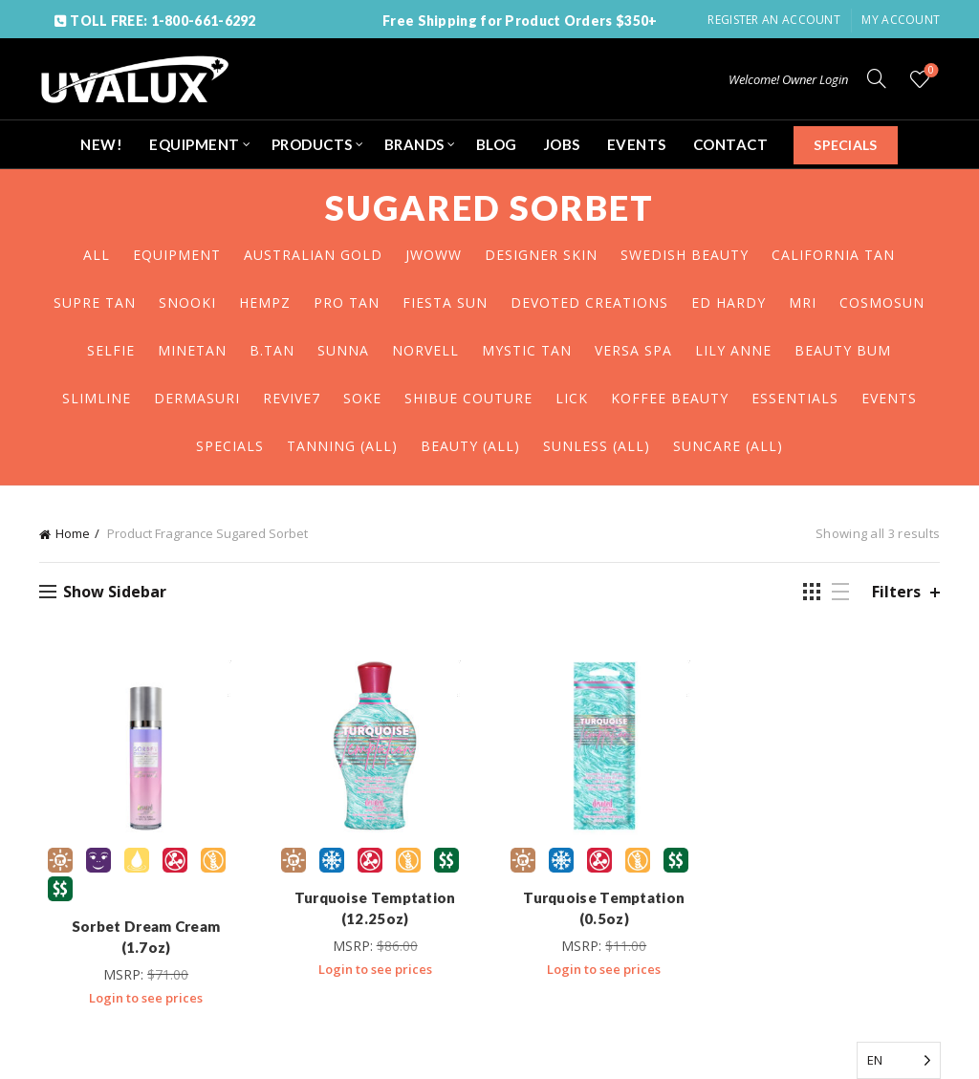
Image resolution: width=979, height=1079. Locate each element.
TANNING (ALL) (342, 446)
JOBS (562, 144)
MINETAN (192, 350)
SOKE (362, 398)
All (96, 255)
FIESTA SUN (445, 302)
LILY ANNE (733, 350)
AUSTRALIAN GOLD (313, 255)
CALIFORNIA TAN (833, 255)
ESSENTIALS (794, 398)
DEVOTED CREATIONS (589, 302)
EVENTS (636, 144)
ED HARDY (728, 302)
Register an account (773, 19)
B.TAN (272, 350)
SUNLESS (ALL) (596, 446)
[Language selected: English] (899, 1060)
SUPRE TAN (95, 302)
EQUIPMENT (194, 144)
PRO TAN (347, 302)
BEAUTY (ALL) (470, 446)
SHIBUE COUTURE (468, 398)
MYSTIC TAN (527, 350)
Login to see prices (141, 980)
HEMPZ (265, 302)
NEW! (101, 144)
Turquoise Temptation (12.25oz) (373, 912)
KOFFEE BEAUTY (670, 398)
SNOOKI (187, 302)
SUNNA (343, 350)
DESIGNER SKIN (541, 255)
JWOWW (433, 255)
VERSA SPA (633, 350)
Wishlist (930, 71)
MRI (802, 302)
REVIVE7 (291, 398)
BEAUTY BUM (842, 350)
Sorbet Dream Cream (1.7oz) (141, 930)
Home (72, 533)
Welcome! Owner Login (788, 79)
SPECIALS (845, 145)
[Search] (876, 78)
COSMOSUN (882, 302)
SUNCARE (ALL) (728, 446)
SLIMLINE (96, 398)
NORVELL (425, 350)
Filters (896, 592)
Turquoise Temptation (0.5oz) (605, 912)
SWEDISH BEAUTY (684, 255)
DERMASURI (197, 398)
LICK (571, 398)
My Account (900, 19)
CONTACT (731, 144)
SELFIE (111, 350)
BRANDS (414, 144)
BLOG (496, 144)
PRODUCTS (312, 144)
